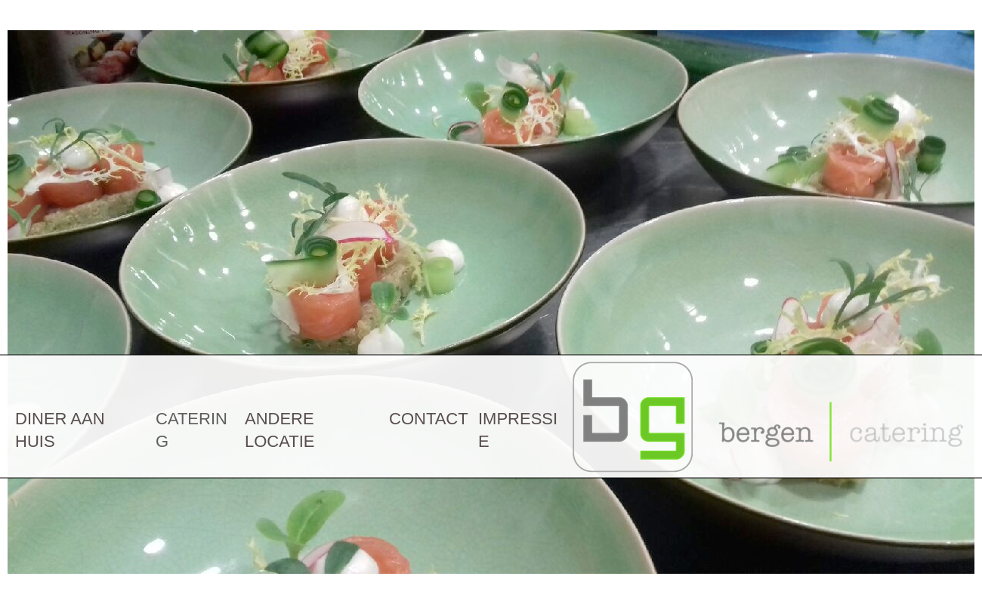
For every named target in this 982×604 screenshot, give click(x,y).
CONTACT (428, 418)
